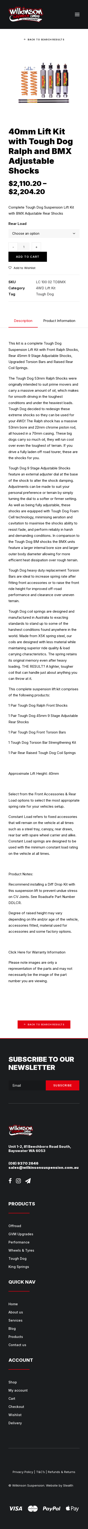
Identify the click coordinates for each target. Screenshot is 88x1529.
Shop (12, 1382)
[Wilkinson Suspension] (25, 14)
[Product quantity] (24, 247)
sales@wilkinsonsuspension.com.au (43, 1167)
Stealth (68, 1485)
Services (15, 1320)
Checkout (16, 1407)
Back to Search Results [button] (44, 39)
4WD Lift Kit (45, 288)
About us (15, 1312)
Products (15, 1337)
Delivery (15, 1423)
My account (18, 1390)
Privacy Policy (23, 1472)
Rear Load (17, 223)
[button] (77, 14)
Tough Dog (45, 294)
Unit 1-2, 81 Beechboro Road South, (39, 1146)
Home (13, 1304)
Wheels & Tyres (21, 1250)
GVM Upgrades (20, 1234)
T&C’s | (41, 1472)
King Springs (18, 1267)
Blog (12, 1328)
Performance (19, 1242)
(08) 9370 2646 (23, 1163)
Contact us (17, 1345)
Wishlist (15, 1415)
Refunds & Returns (61, 1472)
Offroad (14, 1226)
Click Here (16, 952)
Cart (11, 1398)
